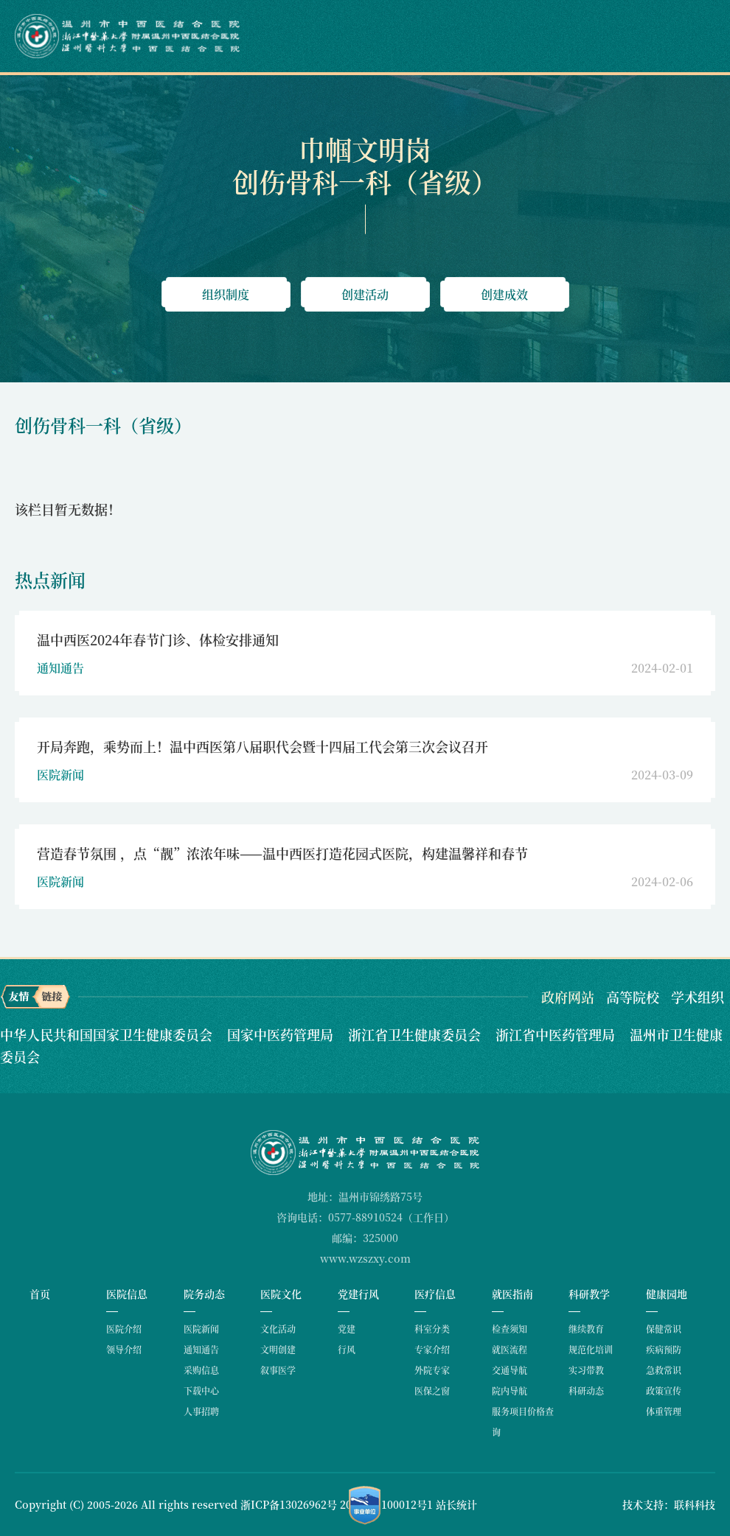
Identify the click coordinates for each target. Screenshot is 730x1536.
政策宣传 (663, 1390)
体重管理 (663, 1411)
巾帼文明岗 (365, 149)
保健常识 (663, 1328)
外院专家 (432, 1370)
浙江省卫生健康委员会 (416, 1034)
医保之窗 (432, 1390)
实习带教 (586, 1370)
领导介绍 (124, 1349)
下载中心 (201, 1390)
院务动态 (204, 1293)
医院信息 (126, 1293)
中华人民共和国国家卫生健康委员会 (108, 1034)
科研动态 (586, 1390)
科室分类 (432, 1328)
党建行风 (358, 1293)
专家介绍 (432, 1349)
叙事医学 (278, 1370)
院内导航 (509, 1390)
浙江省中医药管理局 (557, 1034)
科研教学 (589, 1293)
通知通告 (201, 1349)
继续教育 (586, 1328)
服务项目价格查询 (523, 1421)
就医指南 (512, 1293)
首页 (39, 1293)
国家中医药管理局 (282, 1034)
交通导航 (509, 1370)
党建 (346, 1328)
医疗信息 (435, 1293)
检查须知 (509, 1328)
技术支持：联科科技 (668, 1504)
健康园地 (666, 1293)
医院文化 (281, 1293)
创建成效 (504, 294)
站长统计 (456, 1504)
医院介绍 (124, 1328)
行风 (346, 1349)
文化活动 (278, 1328)
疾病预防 (663, 1349)
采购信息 (201, 1370)
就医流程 (509, 1349)
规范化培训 (591, 1349)
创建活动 (365, 294)
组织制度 (225, 294)
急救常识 (663, 1370)
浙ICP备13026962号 (288, 1504)
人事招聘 (201, 1411)
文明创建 (278, 1349)
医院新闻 (201, 1328)
